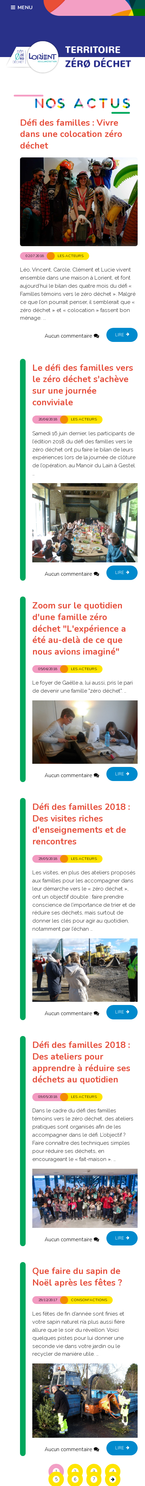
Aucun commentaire (68, 335)
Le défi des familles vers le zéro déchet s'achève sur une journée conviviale (82, 385)
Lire (122, 335)
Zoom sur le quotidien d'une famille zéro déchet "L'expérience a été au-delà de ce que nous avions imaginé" (79, 629)
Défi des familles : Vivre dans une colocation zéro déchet (71, 134)
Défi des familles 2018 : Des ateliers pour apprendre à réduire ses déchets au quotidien (81, 1062)
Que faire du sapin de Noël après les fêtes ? (77, 1277)
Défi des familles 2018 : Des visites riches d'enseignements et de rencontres (81, 824)
